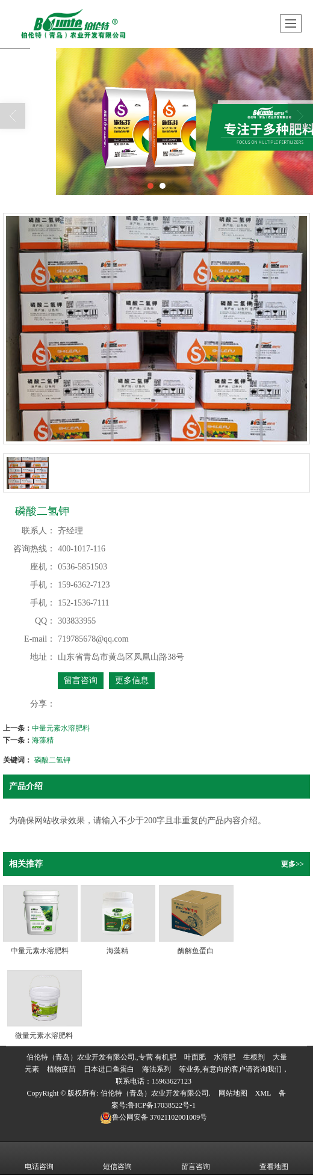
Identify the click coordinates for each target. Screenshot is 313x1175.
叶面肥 (195, 1057)
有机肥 (165, 1057)
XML (263, 1093)
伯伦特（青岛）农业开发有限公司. (156, 1093)
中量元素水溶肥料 (61, 728)
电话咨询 (39, 1158)
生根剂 (254, 1057)
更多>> (292, 864)
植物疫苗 (61, 1069)
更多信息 (132, 680)
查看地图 (273, 1158)
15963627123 (171, 1081)
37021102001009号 (154, 1117)
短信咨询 (117, 1158)
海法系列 (156, 1069)
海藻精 (43, 740)
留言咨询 (81, 680)
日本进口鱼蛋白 (109, 1069)
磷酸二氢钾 (52, 760)
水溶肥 (224, 1057)
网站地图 (232, 1093)
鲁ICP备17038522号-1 (162, 1105)
